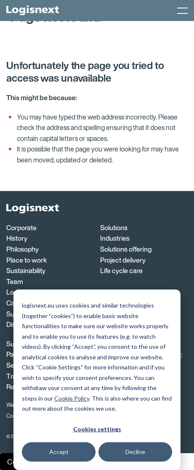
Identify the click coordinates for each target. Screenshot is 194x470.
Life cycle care (121, 271)
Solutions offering (125, 249)
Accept (59, 451)
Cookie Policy (71, 398)
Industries (115, 238)
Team (14, 281)
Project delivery (123, 260)
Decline (135, 451)
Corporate (21, 228)
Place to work (26, 260)
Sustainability (25, 271)
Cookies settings (97, 429)
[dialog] (97, 379)
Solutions (114, 228)
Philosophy (22, 249)
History (16, 238)
